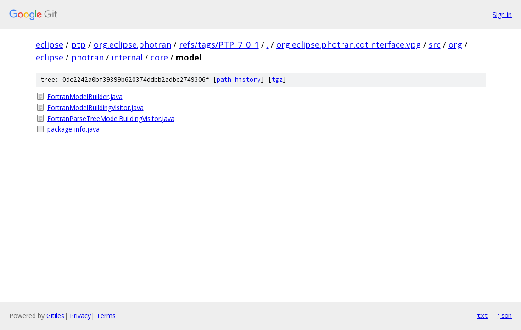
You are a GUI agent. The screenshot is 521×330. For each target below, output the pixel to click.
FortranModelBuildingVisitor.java (95, 107)
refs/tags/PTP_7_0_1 (219, 44)
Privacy (80, 315)
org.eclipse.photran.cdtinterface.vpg (348, 44)
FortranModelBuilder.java (85, 96)
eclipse (49, 44)
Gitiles (55, 315)
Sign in (502, 14)
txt (482, 315)
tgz (277, 79)
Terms (106, 315)
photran (87, 57)
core (159, 57)
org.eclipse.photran (132, 44)
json (504, 315)
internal (127, 57)
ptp (78, 44)
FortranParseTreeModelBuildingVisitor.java (110, 118)
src (435, 44)
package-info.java (73, 129)
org (455, 44)
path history (239, 79)
